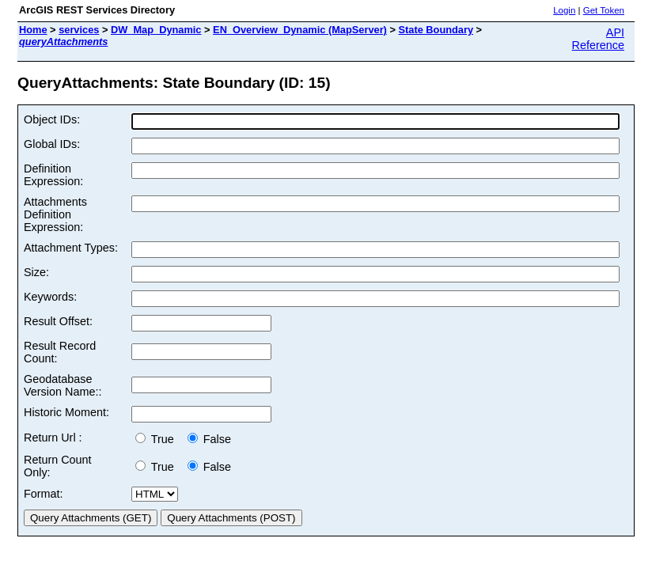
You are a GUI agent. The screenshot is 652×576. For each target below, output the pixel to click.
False (209, 439)
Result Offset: (58, 321)
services (79, 30)
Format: (43, 493)
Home (33, 30)
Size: (36, 272)
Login (564, 10)
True (157, 439)
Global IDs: (52, 144)
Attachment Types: (71, 247)
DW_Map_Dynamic (156, 30)
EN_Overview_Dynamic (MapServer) (300, 30)
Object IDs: (52, 119)
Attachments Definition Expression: (55, 214)
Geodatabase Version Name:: (62, 385)
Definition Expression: (53, 175)
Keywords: (50, 296)
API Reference (598, 38)
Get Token (603, 10)
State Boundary (435, 30)
